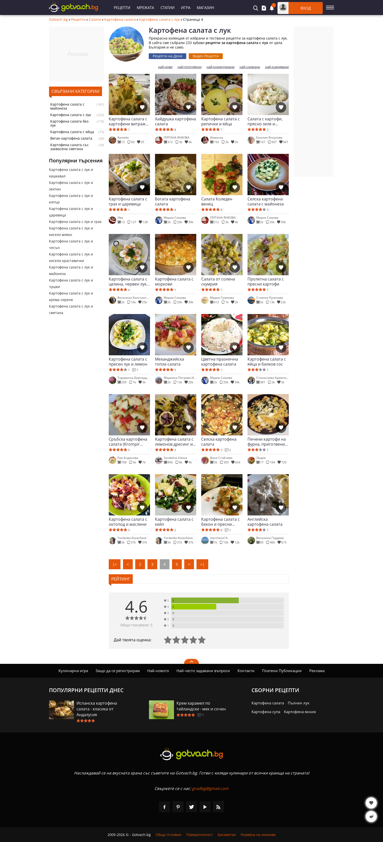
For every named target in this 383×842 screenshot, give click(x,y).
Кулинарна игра (73, 670)
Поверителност (199, 834)
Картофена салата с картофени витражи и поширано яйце (128, 121)
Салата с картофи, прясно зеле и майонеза (265, 121)
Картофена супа (266, 711)
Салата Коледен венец (216, 201)
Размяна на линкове (258, 834)
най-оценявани (277, 67)
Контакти (246, 670)
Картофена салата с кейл (174, 522)
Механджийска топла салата (169, 362)
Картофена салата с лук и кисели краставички (71, 257)
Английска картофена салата (265, 522)
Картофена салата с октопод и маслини (128, 522)
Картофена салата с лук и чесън (71, 244)
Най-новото (158, 670)
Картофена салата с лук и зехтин (71, 185)
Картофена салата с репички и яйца (220, 121)
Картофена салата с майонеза (67, 106)
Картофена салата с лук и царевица (71, 211)
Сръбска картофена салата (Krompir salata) (128, 442)
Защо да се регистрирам (118, 670)
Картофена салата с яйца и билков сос (267, 362)
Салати (95, 20)
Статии (167, 7)
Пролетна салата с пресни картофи (266, 281)
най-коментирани (220, 67)
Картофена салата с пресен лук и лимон (128, 362)
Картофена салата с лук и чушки (71, 283)
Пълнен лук (299, 702)
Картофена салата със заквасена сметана (69, 147)
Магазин (205, 7)
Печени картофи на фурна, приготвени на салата (267, 442)
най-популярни (190, 67)
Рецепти (122, 7)
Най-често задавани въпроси (203, 670)
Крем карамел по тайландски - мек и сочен (201, 706)
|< (114, 564)
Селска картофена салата (218, 442)
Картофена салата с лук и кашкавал (71, 172)
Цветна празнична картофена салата (219, 362)
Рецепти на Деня (167, 56)
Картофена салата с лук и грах (75, 221)
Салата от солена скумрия (218, 281)
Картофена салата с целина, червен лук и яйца (129, 281)
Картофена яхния (300, 711)
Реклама (316, 670)
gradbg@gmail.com (210, 788)
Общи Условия (168, 834)
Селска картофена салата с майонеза (266, 201)
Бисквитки (227, 834)
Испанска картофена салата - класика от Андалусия (96, 708)
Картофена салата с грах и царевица (128, 201)
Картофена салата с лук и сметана (71, 309)
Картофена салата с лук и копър (71, 198)
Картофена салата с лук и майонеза (71, 270)
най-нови (165, 67)
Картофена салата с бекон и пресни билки (220, 522)
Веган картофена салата (71, 138)
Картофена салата (120, 20)
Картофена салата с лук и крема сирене (71, 296)
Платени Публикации (282, 670)
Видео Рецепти (206, 56)
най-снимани (250, 67)
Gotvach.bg (58, 20)
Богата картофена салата (172, 201)
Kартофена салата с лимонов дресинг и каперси (174, 442)
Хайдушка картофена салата (175, 121)
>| (202, 564)
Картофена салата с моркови (174, 281)
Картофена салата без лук (69, 123)
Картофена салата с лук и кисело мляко (71, 231)
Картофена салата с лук (159, 20)
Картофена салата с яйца (72, 132)
